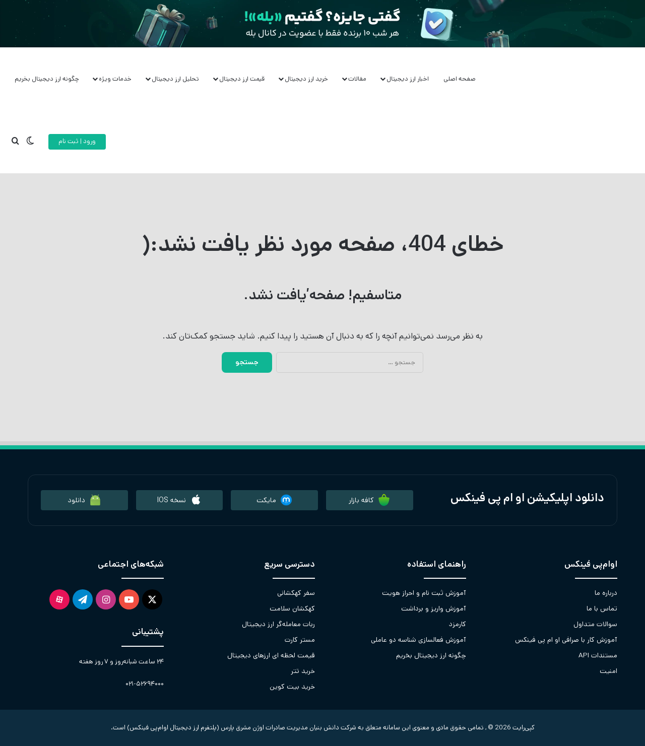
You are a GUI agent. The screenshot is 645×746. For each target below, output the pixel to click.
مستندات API (597, 655)
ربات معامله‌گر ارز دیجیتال (278, 624)
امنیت (608, 671)
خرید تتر (303, 671)
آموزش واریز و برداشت (433, 608)
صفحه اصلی (459, 79)
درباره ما (606, 593)
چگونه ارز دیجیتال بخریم (47, 79)
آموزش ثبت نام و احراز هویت (424, 593)
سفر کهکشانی (296, 593)
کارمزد (457, 624)
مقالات (357, 79)
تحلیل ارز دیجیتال (175, 79)
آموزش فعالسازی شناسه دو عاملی (418, 640)
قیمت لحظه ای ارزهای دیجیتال (271, 655)
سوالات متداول (595, 624)
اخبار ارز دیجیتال (407, 79)
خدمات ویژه (115, 79)
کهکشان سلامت (292, 608)
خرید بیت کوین (292, 687)
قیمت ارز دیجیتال (242, 79)
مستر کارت (300, 640)
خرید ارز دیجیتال (306, 79)
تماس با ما (602, 608)
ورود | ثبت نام (77, 141)
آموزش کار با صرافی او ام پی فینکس (566, 640)
